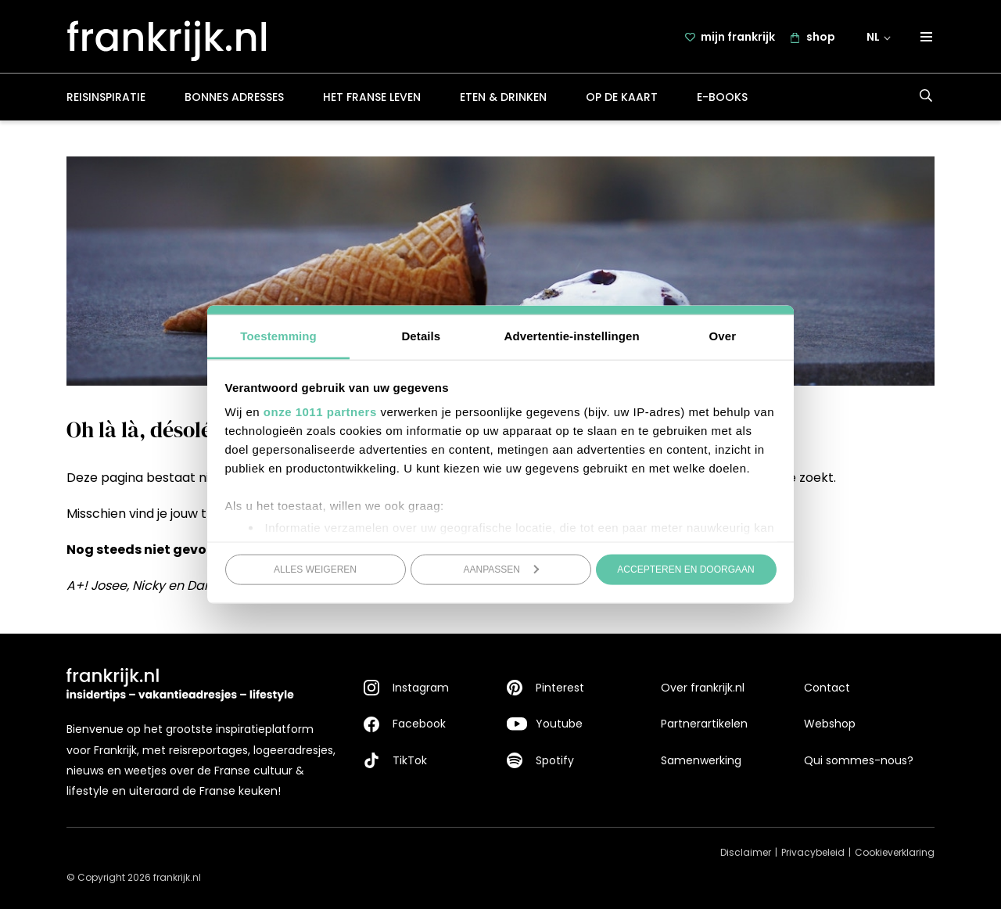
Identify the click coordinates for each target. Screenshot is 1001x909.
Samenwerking (701, 760)
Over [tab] (723, 336)
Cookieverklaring (895, 853)
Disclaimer (745, 853)
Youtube (559, 724)
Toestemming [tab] (278, 336)
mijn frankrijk (738, 37)
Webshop (830, 724)
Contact (827, 687)
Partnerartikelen (704, 724)
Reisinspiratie (105, 97)
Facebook (419, 724)
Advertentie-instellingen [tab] (572, 336)
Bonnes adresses (234, 97)
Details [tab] (420, 336)
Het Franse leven (372, 97)
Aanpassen (502, 568)
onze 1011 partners (320, 412)
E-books (722, 97)
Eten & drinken (503, 97)
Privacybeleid (813, 853)
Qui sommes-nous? (858, 760)
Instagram (421, 687)
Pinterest (560, 687)
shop (820, 37)
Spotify (555, 760)
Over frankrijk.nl (702, 687)
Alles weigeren (315, 568)
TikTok (410, 760)
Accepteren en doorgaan (685, 568)
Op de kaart (622, 97)
